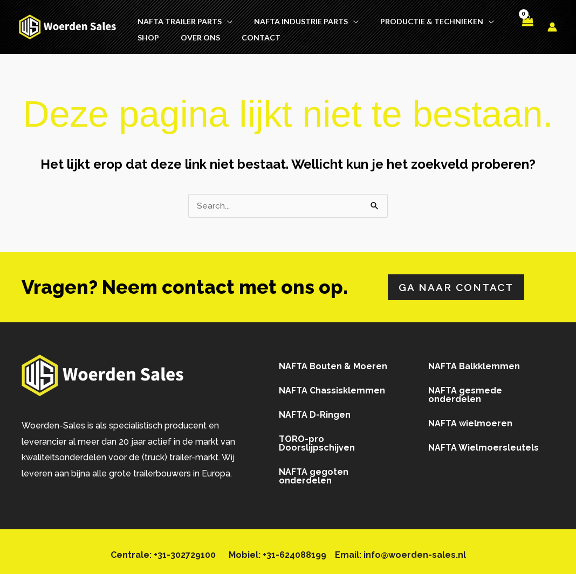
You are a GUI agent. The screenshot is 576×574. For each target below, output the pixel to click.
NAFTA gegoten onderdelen (313, 472)
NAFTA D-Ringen (315, 411)
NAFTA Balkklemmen (474, 362)
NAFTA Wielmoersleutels (483, 444)
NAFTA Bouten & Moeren (333, 362)
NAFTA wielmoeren (470, 419)
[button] (227, 17)
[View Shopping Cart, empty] (527, 25)
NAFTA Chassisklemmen (332, 387)
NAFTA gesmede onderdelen (465, 391)
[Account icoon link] (552, 25)
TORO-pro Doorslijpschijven (317, 439)
